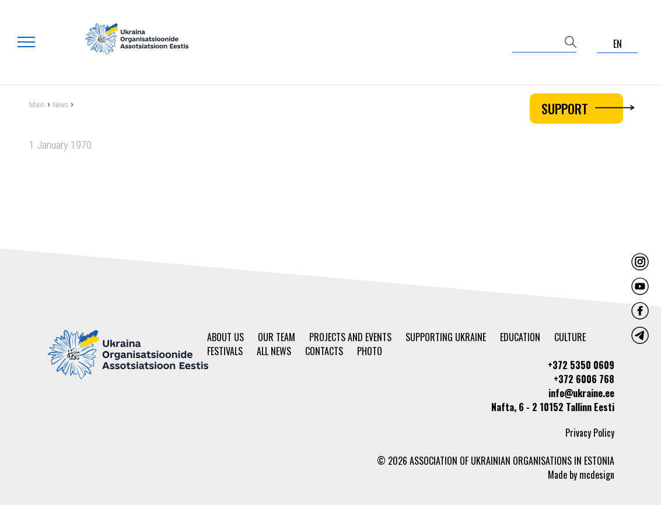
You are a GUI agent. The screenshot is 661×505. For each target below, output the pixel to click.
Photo (369, 351)
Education (520, 337)
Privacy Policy (589, 433)
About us (225, 337)
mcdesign (596, 475)
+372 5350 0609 (581, 365)
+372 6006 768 (584, 379)
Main (37, 106)
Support (582, 108)
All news (274, 351)
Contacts (324, 351)
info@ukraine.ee (581, 393)
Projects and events (350, 337)
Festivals (225, 351)
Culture (570, 337)
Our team (276, 337)
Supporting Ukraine (445, 337)
